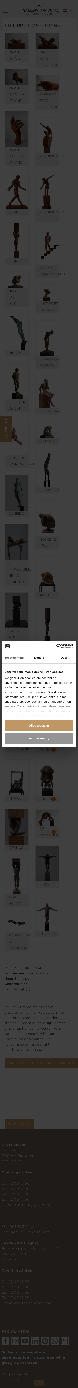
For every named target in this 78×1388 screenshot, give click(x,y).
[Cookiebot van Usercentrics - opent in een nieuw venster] (56, 646)
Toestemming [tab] (14, 657)
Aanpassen (39, 738)
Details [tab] (39, 657)
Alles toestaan (39, 725)
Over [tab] (64, 657)
